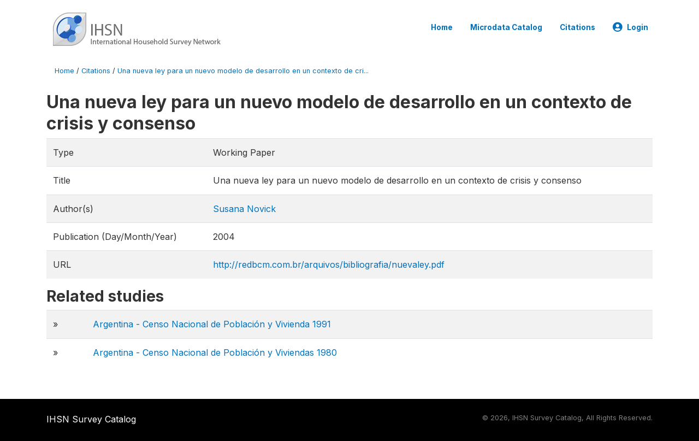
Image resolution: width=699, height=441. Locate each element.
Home (442, 27)
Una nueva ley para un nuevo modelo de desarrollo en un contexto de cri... (243, 71)
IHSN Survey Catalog (91, 419)
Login (630, 27)
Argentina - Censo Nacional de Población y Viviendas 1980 (215, 352)
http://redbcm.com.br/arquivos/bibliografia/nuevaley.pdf (329, 264)
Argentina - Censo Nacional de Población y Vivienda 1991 (212, 324)
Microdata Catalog (506, 27)
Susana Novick (244, 208)
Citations (577, 27)
